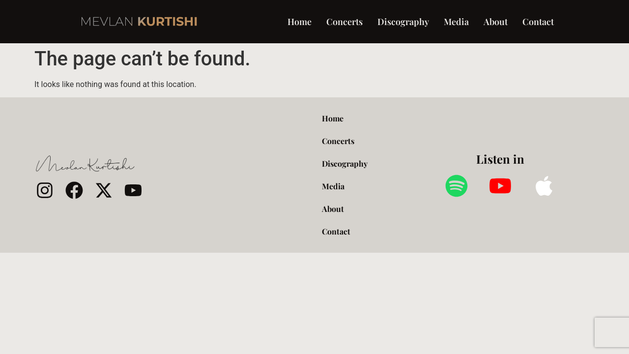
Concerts (344, 22)
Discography (403, 22)
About (496, 22)
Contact (538, 22)
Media (456, 22)
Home (299, 22)
